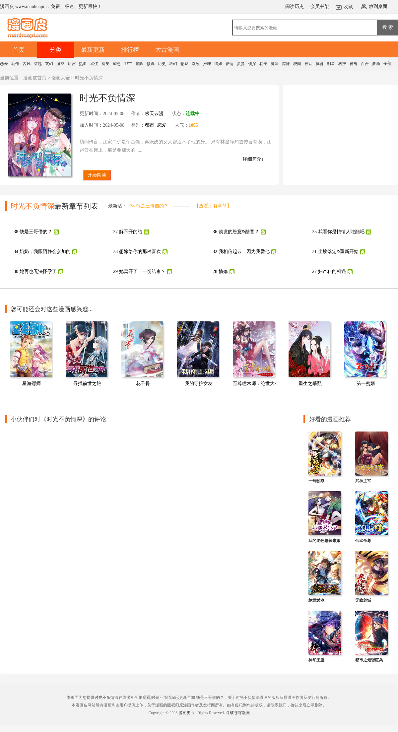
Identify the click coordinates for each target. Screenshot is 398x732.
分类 (56, 49)
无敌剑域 (363, 600)
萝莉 (376, 63)
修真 (151, 63)
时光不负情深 (106, 697)
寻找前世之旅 (87, 383)
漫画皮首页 (34, 77)
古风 (27, 63)
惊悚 (286, 63)
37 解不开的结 (127, 231)
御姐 (218, 63)
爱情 (229, 63)
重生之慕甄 (310, 383)
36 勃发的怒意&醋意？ (236, 231)
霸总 (117, 63)
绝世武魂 (316, 600)
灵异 (241, 63)
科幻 (173, 63)
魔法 (275, 63)
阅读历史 (294, 6)
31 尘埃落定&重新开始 (335, 251)
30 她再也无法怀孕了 (35, 271)
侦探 (252, 63)
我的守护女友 (199, 383)
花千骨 (143, 383)
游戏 (60, 63)
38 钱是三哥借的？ (149, 205)
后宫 (72, 63)
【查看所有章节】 (213, 205)
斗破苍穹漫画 (238, 712)
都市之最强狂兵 (369, 660)
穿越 (38, 63)
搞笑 (105, 63)
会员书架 (319, 6)
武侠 (94, 63)
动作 (15, 63)
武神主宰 (363, 481)
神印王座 (316, 660)
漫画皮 (184, 712)
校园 (297, 63)
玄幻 (49, 63)
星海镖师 (31, 383)
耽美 (263, 63)
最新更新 (93, 49)
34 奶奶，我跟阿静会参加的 (42, 251)
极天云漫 (154, 113)
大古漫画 (167, 49)
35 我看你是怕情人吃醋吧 (338, 231)
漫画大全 (60, 77)
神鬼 (354, 63)
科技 (342, 63)
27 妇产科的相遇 (329, 271)
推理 (207, 63)
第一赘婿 (366, 383)
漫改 (196, 63)
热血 (83, 63)
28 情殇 (220, 271)
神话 (308, 63)
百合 (365, 63)
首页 (19, 49)
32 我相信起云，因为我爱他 (241, 251)
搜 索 (387, 27)
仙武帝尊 (363, 540)
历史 (162, 63)
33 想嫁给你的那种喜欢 (137, 251)
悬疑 (184, 63)
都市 (128, 63)
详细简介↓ (253, 159)
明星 (331, 63)
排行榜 (130, 49)
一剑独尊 (316, 481)
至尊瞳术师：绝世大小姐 (258, 383)
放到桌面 (378, 6)
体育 (320, 63)
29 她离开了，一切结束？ (139, 271)
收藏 (348, 6)
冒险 (139, 63)
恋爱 (4, 63)
